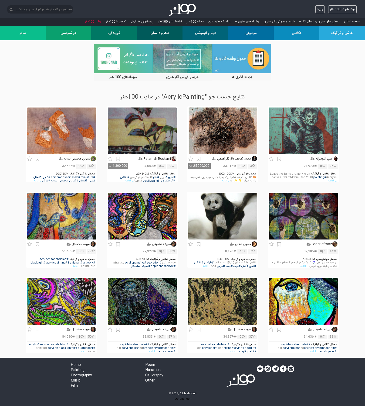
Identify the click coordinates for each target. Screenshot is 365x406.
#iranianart (75, 262)
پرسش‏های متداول (142, 21)
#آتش (244, 266)
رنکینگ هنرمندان (219, 21)
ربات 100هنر (93, 21)
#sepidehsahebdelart (54, 259)
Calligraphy (154, 375)
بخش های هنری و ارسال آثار (319, 21)
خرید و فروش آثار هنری (279, 21)
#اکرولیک (170, 177)
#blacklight (37, 262)
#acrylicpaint (291, 348)
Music (76, 380)
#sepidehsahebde (163, 266)
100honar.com (182, 399)
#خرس (221, 266)
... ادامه (332, 181)
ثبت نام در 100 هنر (342, 9)
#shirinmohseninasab (65, 177)
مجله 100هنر (195, 21)
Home (76, 365)
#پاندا (229, 266)
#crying (320, 348)
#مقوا (155, 177)
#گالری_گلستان (41, 177)
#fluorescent (86, 348)
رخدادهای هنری (247, 21)
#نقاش (46, 181)
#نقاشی (124, 177)
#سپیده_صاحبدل (140, 266)
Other (150, 380)
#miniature (88, 177)
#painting (319, 177)
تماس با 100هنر (116, 21)
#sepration (154, 262)
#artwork (89, 262)
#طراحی (209, 262)
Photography (81, 375)
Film (74, 386)
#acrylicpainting (153, 181)
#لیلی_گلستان (87, 181)
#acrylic (33, 344)
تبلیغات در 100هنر (170, 21)
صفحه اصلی (352, 21)
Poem (150, 365)
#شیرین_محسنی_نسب (64, 181)
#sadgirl (331, 348)
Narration (153, 370)
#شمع (252, 266)
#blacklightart (68, 348)
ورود (320, 9)
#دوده (236, 266)
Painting (77, 370)
